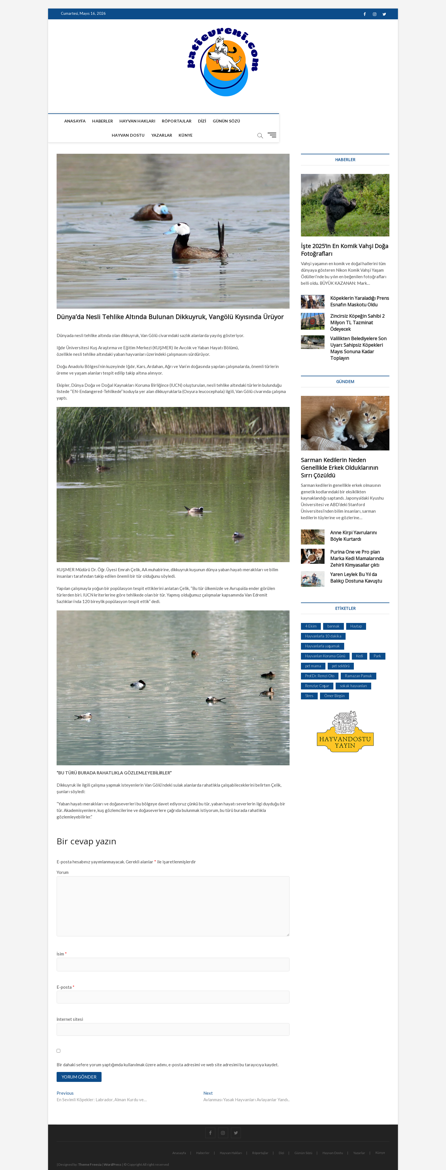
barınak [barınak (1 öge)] (333, 612)
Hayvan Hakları (132, 121)
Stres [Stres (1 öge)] (309, 681)
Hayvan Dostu (258, 121)
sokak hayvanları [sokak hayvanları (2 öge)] (353, 672)
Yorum (63, 858)
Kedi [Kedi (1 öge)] (359, 642)
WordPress (112, 1151)
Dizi (197, 121)
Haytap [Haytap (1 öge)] (356, 612)
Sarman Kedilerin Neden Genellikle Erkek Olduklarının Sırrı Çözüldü (339, 453)
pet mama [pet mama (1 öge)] (313, 652)
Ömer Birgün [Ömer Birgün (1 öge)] (334, 681)
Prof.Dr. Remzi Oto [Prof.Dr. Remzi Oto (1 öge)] (319, 662)
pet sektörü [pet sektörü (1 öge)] (341, 652)
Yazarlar (291, 121)
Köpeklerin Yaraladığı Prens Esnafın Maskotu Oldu (359, 287)
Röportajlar (172, 121)
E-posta (66, 973)
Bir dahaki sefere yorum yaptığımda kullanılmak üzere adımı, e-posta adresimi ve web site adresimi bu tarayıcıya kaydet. (167, 1050)
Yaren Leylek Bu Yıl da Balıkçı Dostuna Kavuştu (356, 563)
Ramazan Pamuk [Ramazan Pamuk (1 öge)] (358, 662)
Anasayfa (70, 121)
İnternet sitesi (70, 1005)
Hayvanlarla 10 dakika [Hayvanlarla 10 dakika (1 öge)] (323, 622)
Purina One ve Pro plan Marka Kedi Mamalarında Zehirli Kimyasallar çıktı (357, 544)
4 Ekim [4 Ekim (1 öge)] (311, 612)
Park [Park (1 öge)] (377, 642)
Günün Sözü (222, 121)
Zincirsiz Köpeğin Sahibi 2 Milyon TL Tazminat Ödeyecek (357, 308)
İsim (62, 939)
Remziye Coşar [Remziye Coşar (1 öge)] (317, 672)
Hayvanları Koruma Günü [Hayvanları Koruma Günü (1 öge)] (325, 642)
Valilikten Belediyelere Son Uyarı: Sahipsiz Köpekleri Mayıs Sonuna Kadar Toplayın (358, 334)
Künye (316, 121)
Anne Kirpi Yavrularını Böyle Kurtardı (353, 522)
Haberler (98, 121)
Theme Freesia (90, 1151)
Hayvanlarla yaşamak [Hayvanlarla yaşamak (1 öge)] (322, 632)
